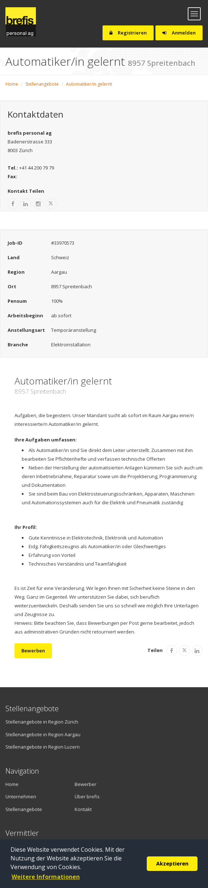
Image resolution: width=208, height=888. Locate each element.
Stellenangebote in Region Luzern (42, 747)
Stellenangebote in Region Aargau (42, 734)
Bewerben (33, 650)
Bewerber (85, 784)
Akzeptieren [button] (172, 863)
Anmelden (179, 32)
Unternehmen (20, 796)
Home (11, 84)
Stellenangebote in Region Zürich (41, 721)
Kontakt (83, 809)
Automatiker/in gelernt (89, 84)
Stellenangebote (42, 84)
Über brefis (87, 796)
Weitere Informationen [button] (46, 877)
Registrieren (128, 32)
